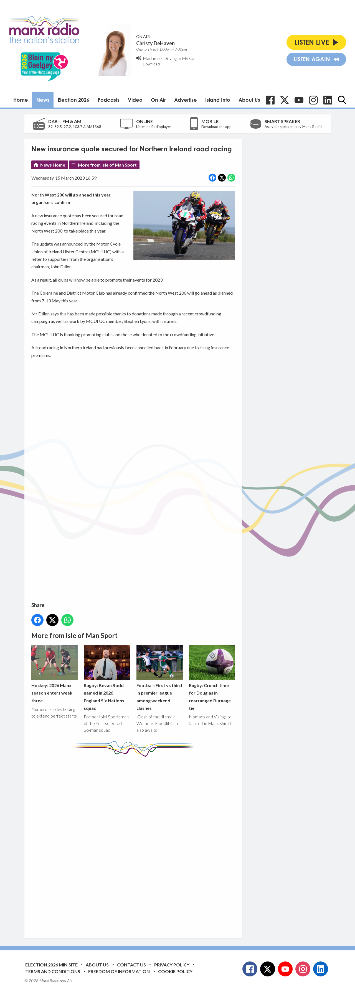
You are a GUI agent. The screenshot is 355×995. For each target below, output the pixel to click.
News (42, 100)
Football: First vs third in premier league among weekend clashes (159, 678)
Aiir (70, 980)
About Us (249, 100)
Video (135, 100)
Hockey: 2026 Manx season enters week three (54, 674)
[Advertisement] (135, 843)
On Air (158, 100)
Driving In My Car (179, 58)
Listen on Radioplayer (153, 126)
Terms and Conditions (52, 971)
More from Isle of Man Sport (107, 164)
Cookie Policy (175, 971)
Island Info (217, 100)
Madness (151, 58)
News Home (52, 164)
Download (151, 64)
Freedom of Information (119, 971)
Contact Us (131, 964)
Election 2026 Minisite (51, 964)
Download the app (216, 126)
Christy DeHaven (155, 43)
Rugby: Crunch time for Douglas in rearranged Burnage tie (212, 678)
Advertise (185, 100)
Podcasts (109, 100)
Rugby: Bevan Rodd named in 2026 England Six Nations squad (107, 678)
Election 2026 (73, 100)
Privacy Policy (171, 964)
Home (20, 100)
